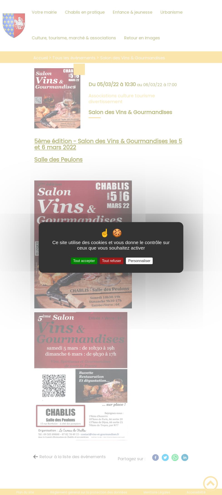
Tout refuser (111, 261)
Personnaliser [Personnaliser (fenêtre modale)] (139, 261)
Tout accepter (84, 261)
